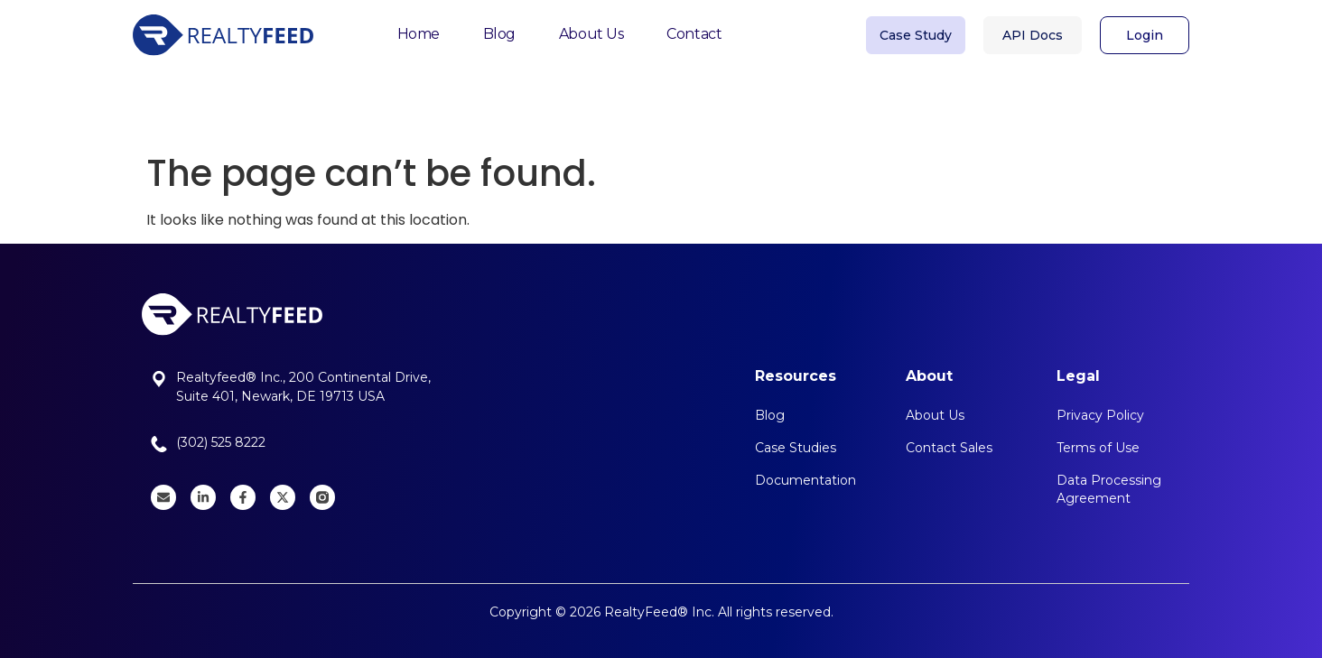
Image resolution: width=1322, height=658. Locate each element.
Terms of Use (1098, 448)
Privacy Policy (1100, 415)
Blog (499, 28)
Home (418, 28)
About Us (591, 28)
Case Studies (795, 448)
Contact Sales (949, 448)
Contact (694, 28)
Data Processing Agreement (1109, 489)
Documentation (805, 480)
